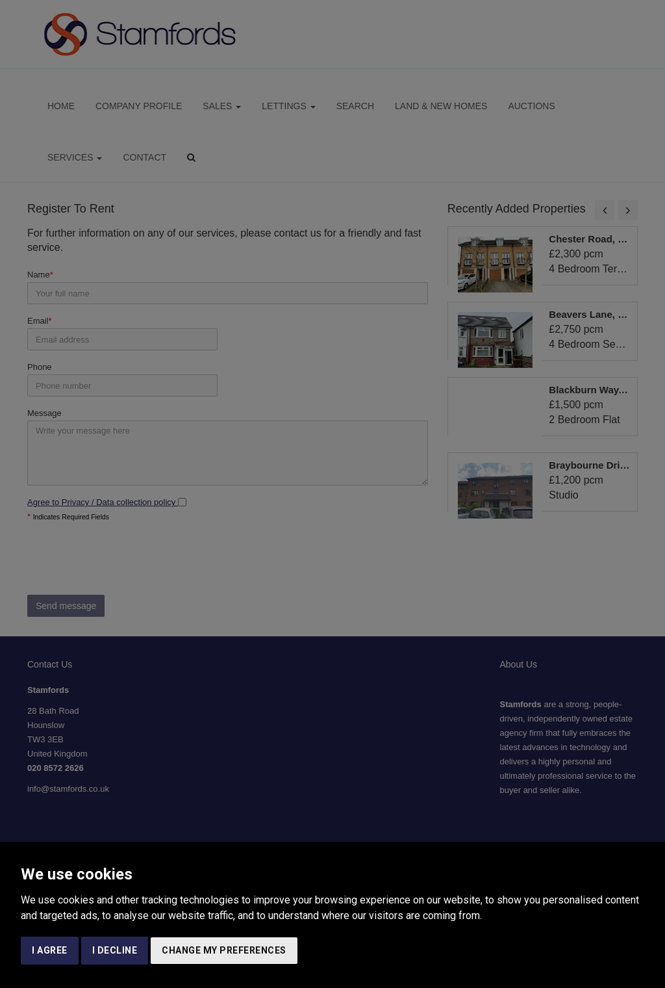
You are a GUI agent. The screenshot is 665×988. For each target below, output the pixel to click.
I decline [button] (115, 950)
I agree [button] (50, 950)
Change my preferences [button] (224, 950)
